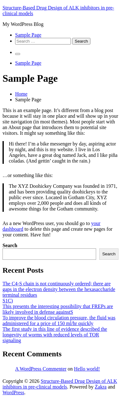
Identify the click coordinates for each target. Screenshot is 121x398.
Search (10, 245)
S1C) (8, 300)
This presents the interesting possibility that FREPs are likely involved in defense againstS (58, 309)
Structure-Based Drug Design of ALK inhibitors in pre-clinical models (60, 383)
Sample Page (28, 35)
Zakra (101, 386)
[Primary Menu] (17, 54)
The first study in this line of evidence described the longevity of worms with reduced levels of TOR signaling (55, 334)
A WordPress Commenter (40, 368)
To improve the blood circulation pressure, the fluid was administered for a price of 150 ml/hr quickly (59, 320)
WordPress (13, 392)
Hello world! (87, 368)
